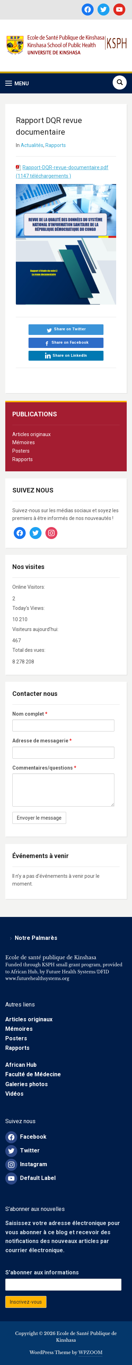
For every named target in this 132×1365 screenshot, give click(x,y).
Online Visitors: (29, 587)
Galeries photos (26, 1084)
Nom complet (30, 714)
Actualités (32, 145)
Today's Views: (29, 608)
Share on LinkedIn (69, 355)
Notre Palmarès (36, 938)
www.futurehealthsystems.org (37, 978)
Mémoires (23, 442)
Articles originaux (31, 434)
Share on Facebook (69, 342)
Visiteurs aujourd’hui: (35, 629)
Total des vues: (29, 650)
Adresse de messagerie (42, 740)
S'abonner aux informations (42, 1272)
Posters (21, 451)
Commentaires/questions (44, 768)
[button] (17, 83)
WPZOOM (90, 1352)
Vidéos (14, 1093)
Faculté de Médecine (33, 1074)
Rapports (22, 459)
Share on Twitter (70, 329)
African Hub (21, 1064)
